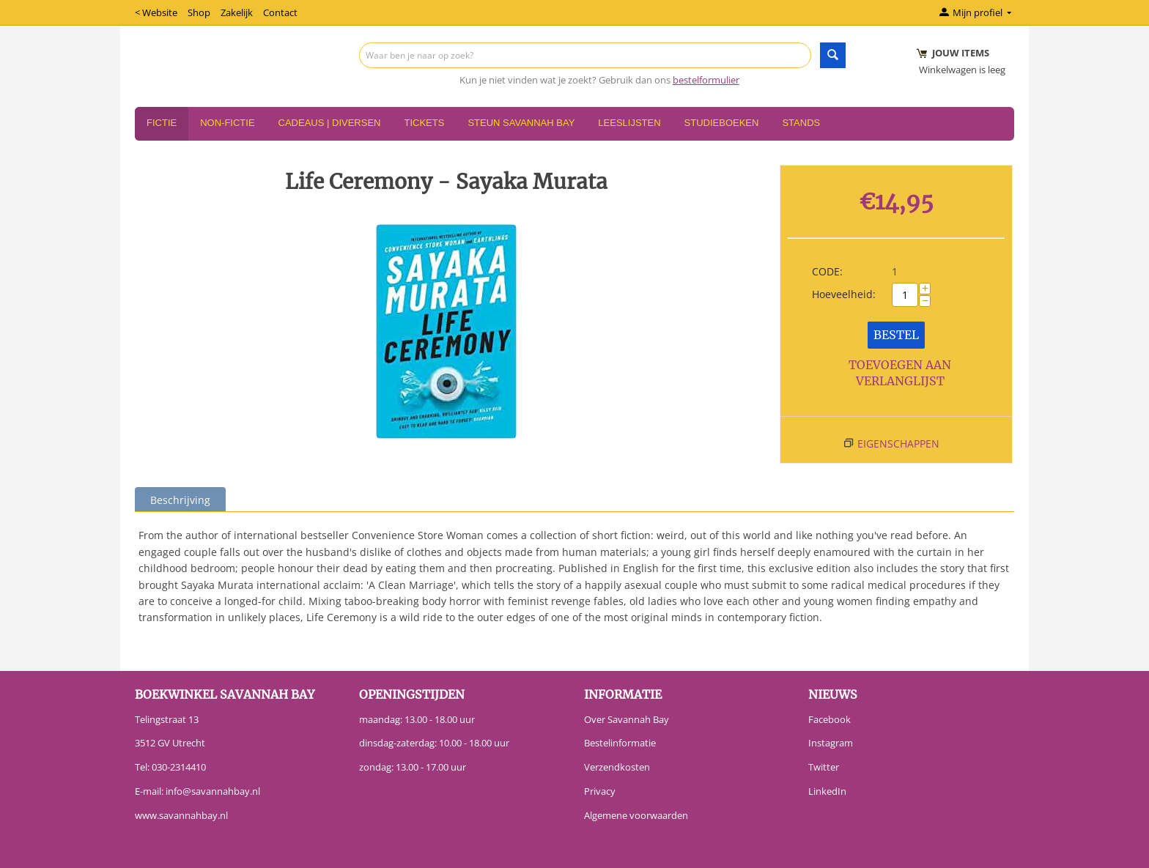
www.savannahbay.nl (181, 815)
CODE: (827, 271)
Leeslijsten (629, 122)
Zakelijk (237, 12)
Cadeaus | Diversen (329, 122)
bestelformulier (706, 79)
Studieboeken (721, 122)
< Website (156, 12)
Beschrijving (180, 500)
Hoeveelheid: (844, 294)
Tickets (424, 122)
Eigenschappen (898, 443)
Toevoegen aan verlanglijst (900, 373)
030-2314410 (179, 767)
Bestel (896, 334)
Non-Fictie (227, 122)
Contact (280, 12)
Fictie (162, 122)
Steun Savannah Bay (521, 122)
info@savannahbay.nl (213, 791)
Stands (801, 122)
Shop (199, 12)
